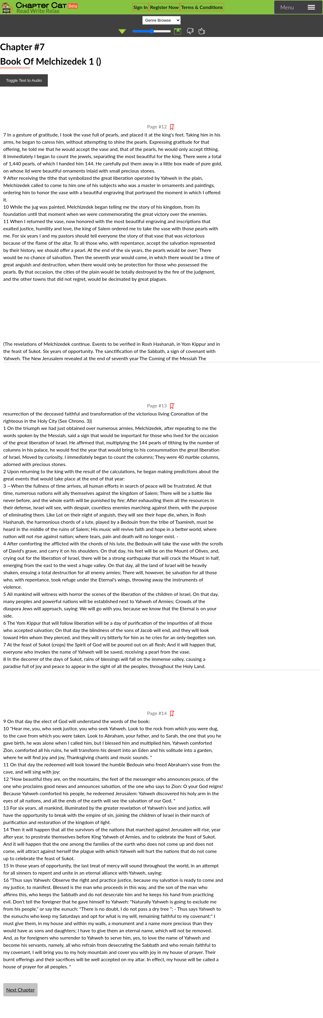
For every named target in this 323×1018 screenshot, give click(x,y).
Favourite (202, 31)
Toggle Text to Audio (24, 80)
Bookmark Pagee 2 (172, 406)
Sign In (141, 7)
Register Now (164, 7)
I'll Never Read (190, 31)
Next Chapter (20, 989)
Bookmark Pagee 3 (172, 714)
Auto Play (122, 31)
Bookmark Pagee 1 (172, 127)
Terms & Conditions (202, 7)
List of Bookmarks (177, 31)
